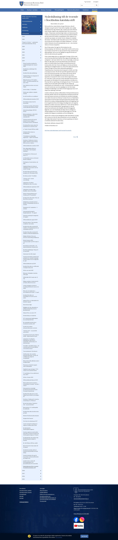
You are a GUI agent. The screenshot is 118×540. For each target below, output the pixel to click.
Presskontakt (43, 501)
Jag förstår (84, 536)
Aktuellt (21, 496)
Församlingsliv (22, 494)
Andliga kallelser (44, 492)
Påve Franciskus (44, 490)
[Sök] (87, 5)
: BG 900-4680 (81, 513)
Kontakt (21, 498)
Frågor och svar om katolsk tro (47, 494)
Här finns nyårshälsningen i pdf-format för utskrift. (58, 130)
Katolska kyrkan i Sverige (25, 492)
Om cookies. (59, 537)
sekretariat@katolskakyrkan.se (81, 498)
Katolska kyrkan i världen (25, 490)
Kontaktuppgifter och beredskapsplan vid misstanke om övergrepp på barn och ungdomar (48, 498)
